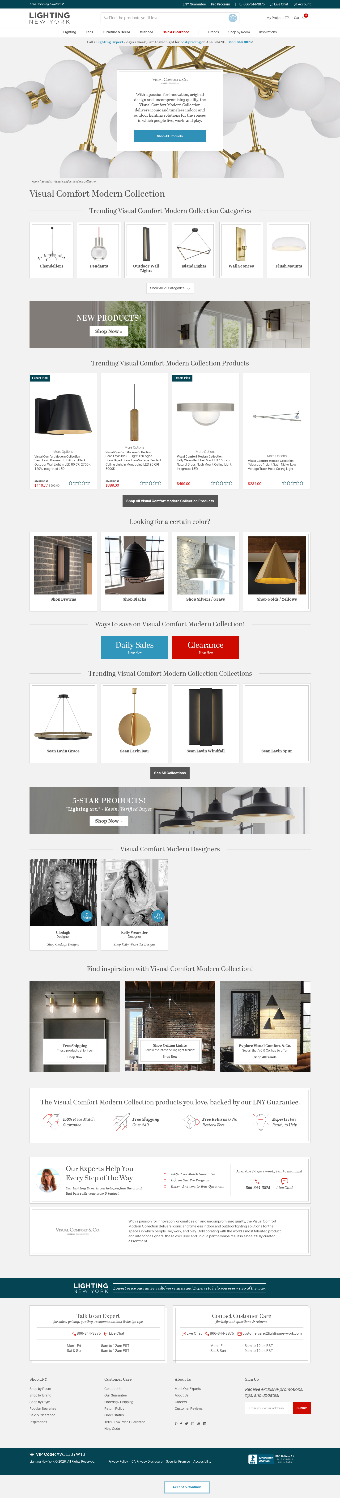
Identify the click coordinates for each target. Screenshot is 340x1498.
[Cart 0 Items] (302, 18)
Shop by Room (40, 1389)
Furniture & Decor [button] (116, 32)
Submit (302, 1408)
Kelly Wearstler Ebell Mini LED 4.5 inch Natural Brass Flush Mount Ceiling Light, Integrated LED (204, 465)
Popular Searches (43, 1408)
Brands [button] (213, 32)
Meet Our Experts (188, 1389)
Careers (181, 1402)
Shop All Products (170, 136)
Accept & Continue (187, 1487)
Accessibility (202, 1461)
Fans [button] (89, 32)
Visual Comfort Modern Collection (75, 181)
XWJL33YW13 (71, 1454)
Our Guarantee (115, 1395)
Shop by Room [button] (239, 32)
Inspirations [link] (268, 32)
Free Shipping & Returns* (47, 4)
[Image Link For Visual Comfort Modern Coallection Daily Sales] (134, 647)
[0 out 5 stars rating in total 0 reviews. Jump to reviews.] (80, 483)
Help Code (112, 1428)
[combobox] (170, 18)
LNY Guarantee (194, 4)
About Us (181, 1395)
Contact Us (112, 1389)
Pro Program (220, 4)
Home (35, 181)
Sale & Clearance (42, 1415)
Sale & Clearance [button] (176, 32)
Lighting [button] (69, 32)
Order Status (114, 1415)
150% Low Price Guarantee (124, 1422)
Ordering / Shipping (118, 1402)
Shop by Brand (40, 1395)
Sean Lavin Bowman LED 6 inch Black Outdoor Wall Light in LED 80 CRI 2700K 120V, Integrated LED (62, 465)
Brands (46, 181)
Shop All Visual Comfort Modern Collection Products (170, 501)
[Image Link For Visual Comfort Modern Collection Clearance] (205, 647)
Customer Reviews (189, 1408)
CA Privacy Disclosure (147, 1461)
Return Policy (114, 1408)
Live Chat (279, 4)
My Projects (278, 18)
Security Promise (178, 1461)
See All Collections (170, 773)
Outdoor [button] (146, 32)
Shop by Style (40, 1402)
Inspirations (38, 1422)
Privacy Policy (118, 1461)
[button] (302, 4)
